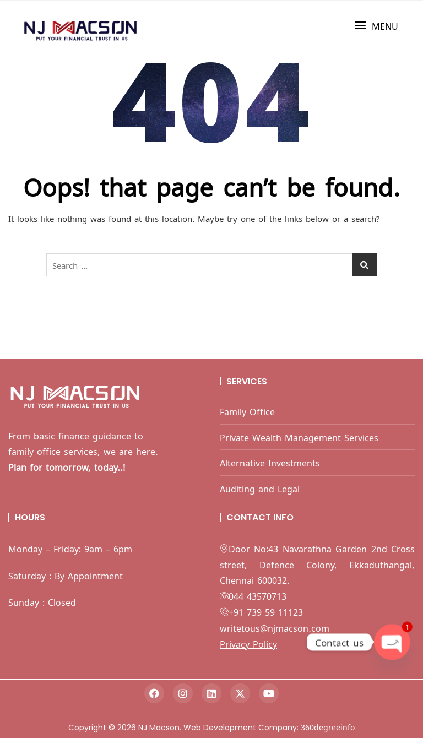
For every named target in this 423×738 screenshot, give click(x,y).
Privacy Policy (248, 643)
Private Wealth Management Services (299, 437)
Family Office (247, 411)
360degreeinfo (328, 726)
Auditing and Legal (260, 488)
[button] (376, 25)
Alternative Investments (270, 462)
